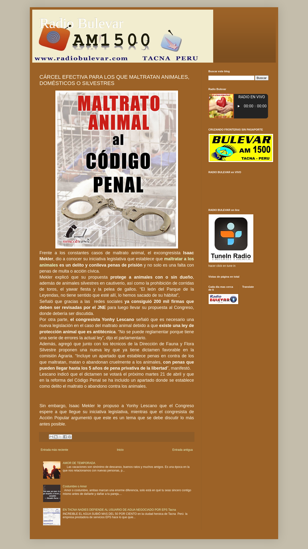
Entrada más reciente (54, 449)
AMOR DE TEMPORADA (79, 463)
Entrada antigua (182, 449)
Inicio (120, 449)
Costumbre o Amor (75, 486)
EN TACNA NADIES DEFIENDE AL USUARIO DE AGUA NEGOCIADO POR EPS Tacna (119, 509)
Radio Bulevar (81, 23)
